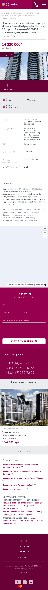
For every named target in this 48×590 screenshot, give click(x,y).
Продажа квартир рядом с (22, 478)
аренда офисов (25, 514)
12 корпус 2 (29, 124)
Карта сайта (24, 572)
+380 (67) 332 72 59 (20, 372)
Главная (5, 13)
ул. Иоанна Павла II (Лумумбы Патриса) (18, 16)
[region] (24, 257)
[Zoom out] (45, 232)
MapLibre (11, 285)
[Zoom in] (45, 228)
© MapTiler (19, 285)
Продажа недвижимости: (14, 503)
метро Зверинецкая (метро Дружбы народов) (32, 133)
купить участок (27, 506)
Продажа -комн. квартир (12, 489)
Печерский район (34, 13)
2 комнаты (28, 152)
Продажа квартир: (17, 485)
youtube (18, 582)
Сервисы (24, 546)
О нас (24, 541)
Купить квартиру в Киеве (24, 569)
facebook (31, 582)
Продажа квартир (18, 13)
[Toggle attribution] (45, 284)
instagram (25, 582)
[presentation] (21, 331)
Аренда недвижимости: (13, 512)
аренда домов (8, 514)
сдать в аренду (26, 521)
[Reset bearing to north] (45, 236)
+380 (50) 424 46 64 (20, 368)
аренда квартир (33, 512)
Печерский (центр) (12, 33)
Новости (24, 552)
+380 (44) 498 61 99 (20, 363)
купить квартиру (34, 503)
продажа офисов (10, 508)
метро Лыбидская (32, 139)
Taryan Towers (30, 144)
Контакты (24, 557)
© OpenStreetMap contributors (33, 285)
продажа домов (9, 506)
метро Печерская (31, 137)
